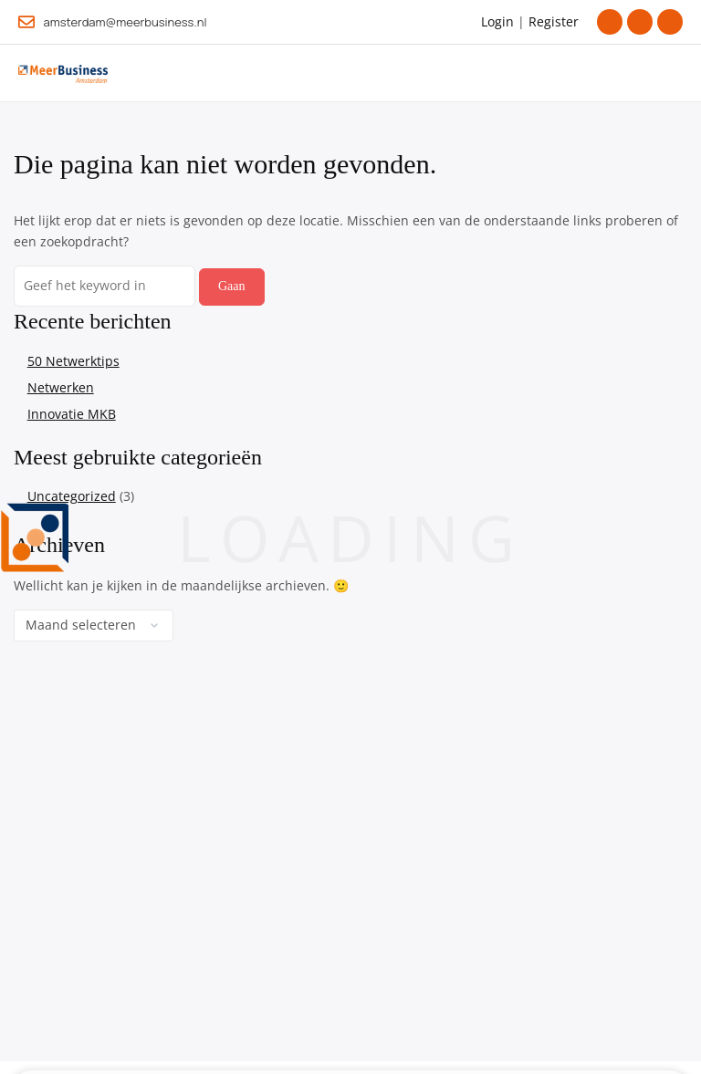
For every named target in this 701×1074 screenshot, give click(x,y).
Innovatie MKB (71, 413)
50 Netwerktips (73, 361)
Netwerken (60, 387)
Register (553, 21)
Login (497, 21)
